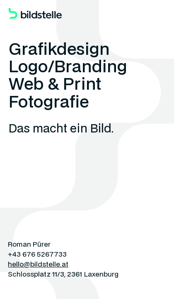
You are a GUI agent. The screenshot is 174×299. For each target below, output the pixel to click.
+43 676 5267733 (37, 254)
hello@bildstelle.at (38, 264)
